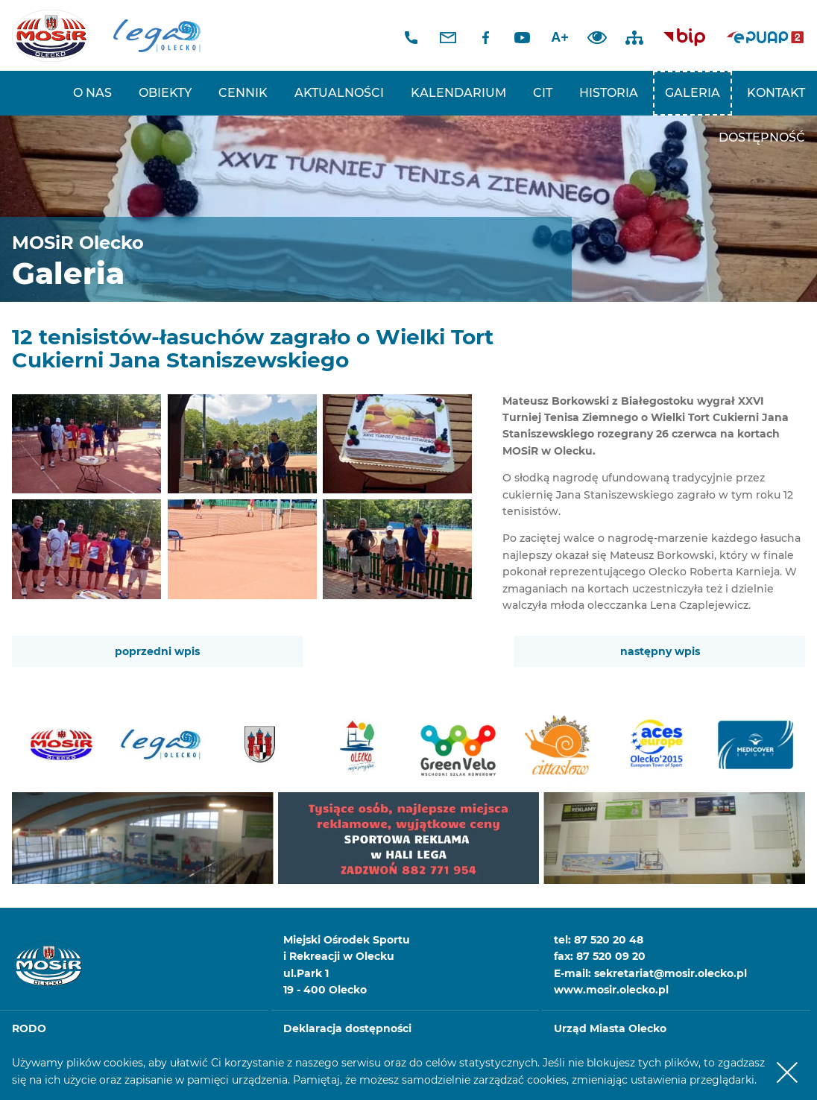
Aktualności (339, 93)
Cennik (243, 93)
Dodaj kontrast (597, 37)
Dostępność (762, 137)
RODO (29, 1028)
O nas (92, 93)
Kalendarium (458, 93)
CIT (542, 93)
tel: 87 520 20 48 (598, 939)
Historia (608, 93)
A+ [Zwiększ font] (560, 37)
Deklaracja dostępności (347, 1028)
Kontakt (776, 93)
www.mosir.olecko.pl (611, 989)
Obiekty (165, 93)
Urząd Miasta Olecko (610, 1028)
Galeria (692, 93)
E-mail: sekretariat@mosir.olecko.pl (650, 973)
